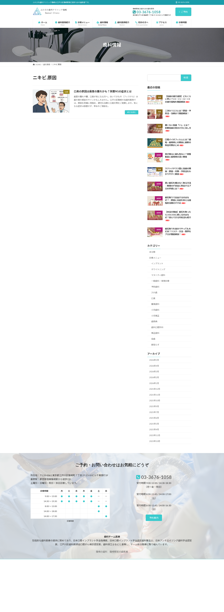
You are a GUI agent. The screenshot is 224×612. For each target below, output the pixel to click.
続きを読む (131, 112)
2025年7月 (154, 412)
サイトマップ (63, 562)
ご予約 (183, 11)
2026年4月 (154, 365)
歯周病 (154, 321)
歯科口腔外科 (157, 327)
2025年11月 (154, 394)
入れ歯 (154, 292)
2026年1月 (154, 383)
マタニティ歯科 (158, 275)
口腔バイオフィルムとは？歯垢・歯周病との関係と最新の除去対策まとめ (178, 142)
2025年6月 (154, 418)
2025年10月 (154, 400)
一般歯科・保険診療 (160, 281)
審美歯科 (155, 304)
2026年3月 (154, 371)
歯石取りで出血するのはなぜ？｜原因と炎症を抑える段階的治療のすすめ (178, 200)
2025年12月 (154, 389)
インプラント (157, 263)
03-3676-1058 (156, 477)
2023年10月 (154, 441)
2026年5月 (154, 360)
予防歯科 (155, 286)
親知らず (155, 344)
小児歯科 (155, 310)
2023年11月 (154, 435)
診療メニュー (155, 257)
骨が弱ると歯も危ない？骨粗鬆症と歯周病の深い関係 (178, 157)
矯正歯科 (155, 333)
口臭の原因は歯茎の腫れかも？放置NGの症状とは (103, 91)
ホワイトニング (158, 269)
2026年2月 (154, 377)
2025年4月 (154, 429)
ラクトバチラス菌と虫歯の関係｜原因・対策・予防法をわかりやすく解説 (178, 171)
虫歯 (153, 338)
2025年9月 (154, 406)
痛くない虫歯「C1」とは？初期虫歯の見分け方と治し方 (178, 128)
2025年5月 (154, 423)
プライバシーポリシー (44, 562)
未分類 (152, 252)
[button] (154, 518)
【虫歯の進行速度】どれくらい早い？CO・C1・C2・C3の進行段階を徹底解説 (178, 99)
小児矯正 (155, 315)
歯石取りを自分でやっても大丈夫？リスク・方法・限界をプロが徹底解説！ (178, 231)
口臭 (153, 298)
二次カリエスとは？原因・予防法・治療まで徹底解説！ (178, 113)
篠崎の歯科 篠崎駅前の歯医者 (112, 551)
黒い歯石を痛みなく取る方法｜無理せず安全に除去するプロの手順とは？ (178, 186)
